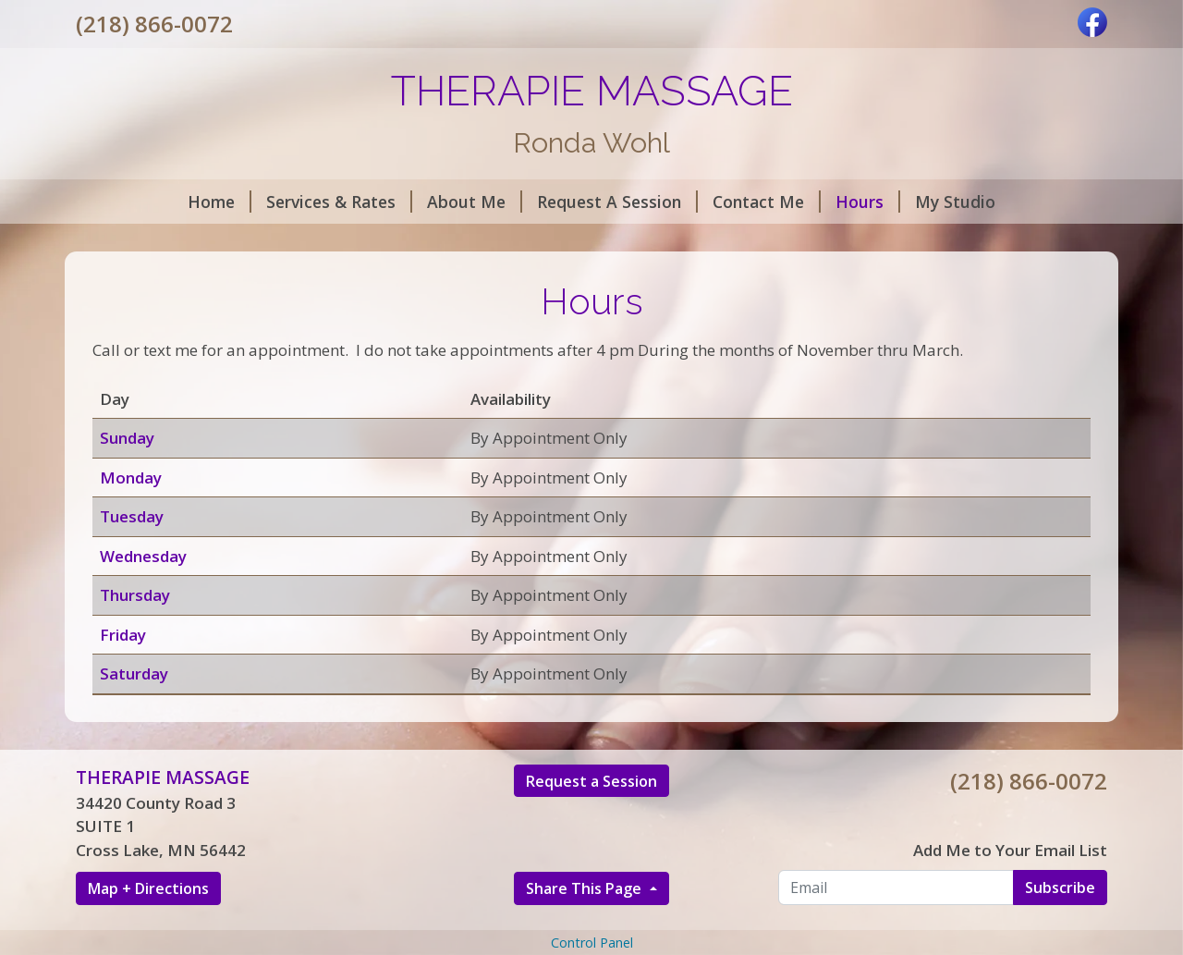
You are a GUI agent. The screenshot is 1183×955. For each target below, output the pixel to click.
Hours (867, 201)
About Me (474, 201)
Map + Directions (148, 888)
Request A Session (617, 201)
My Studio (955, 201)
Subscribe (1060, 887)
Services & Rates (339, 201)
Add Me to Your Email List (1010, 850)
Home (219, 201)
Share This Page (585, 888)
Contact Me (767, 201)
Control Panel (592, 942)
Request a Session (591, 781)
